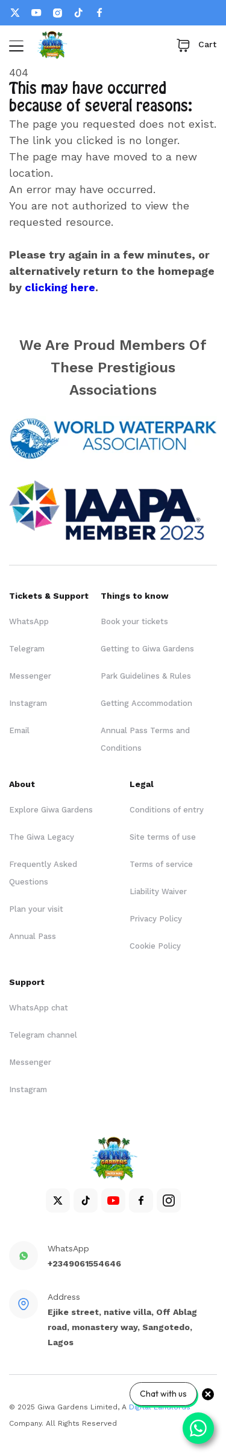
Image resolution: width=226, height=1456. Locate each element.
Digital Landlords (159, 1407)
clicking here (60, 287)
